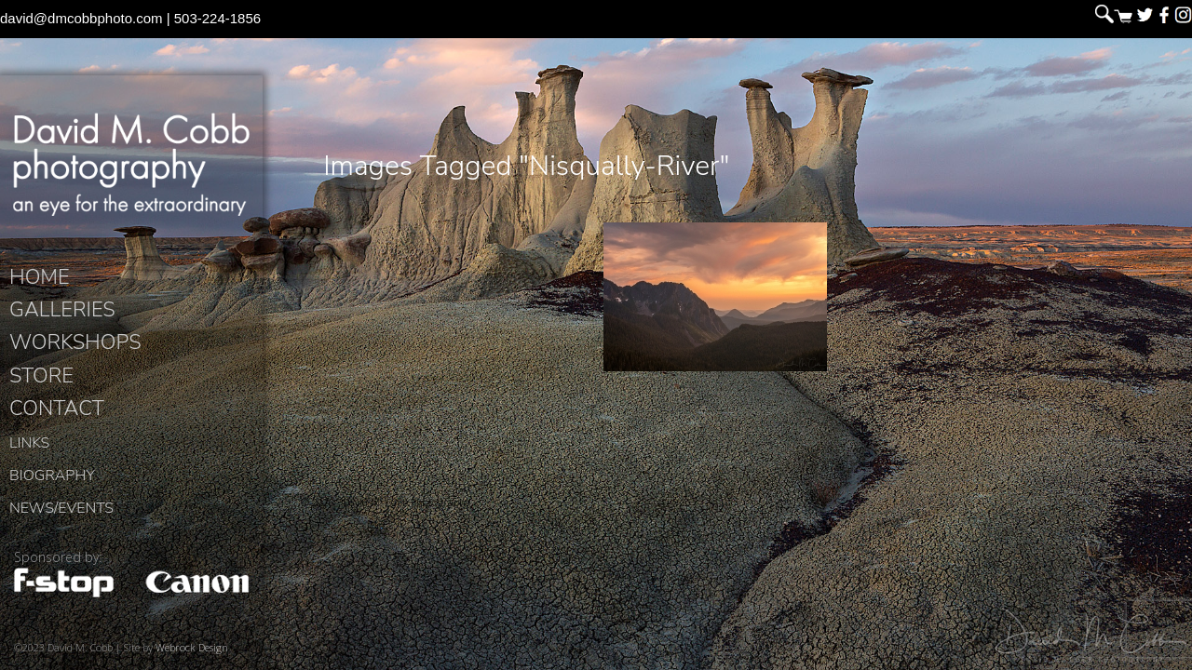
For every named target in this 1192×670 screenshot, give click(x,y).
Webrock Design (192, 647)
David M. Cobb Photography (131, 164)
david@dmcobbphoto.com (81, 18)
